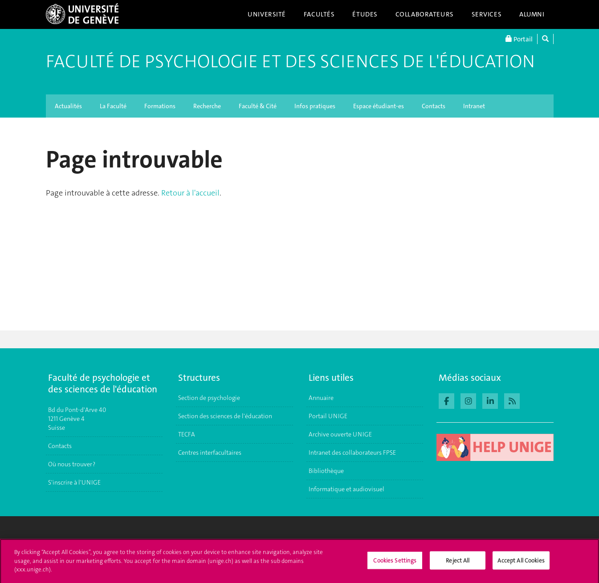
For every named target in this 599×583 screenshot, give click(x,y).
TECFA (186, 434)
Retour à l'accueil (190, 193)
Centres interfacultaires (209, 452)
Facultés (319, 14)
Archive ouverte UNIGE (340, 434)
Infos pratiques (314, 106)
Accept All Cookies (520, 564)
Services (487, 14)
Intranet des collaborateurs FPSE (352, 452)
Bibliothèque (326, 471)
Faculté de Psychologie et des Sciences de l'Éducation (290, 61)
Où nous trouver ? (71, 464)
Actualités (68, 106)
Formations (159, 106)
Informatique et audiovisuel (346, 489)
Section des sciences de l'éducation (225, 416)
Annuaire (321, 398)
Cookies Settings (394, 564)
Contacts (433, 106)
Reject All (457, 564)
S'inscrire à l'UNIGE (74, 482)
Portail (519, 39)
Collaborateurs (424, 14)
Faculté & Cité (258, 106)
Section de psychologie (209, 398)
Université (267, 14)
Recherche (207, 106)
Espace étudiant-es (378, 106)
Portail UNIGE (328, 416)
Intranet (474, 106)
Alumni (531, 14)
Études (364, 14)
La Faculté (113, 106)
